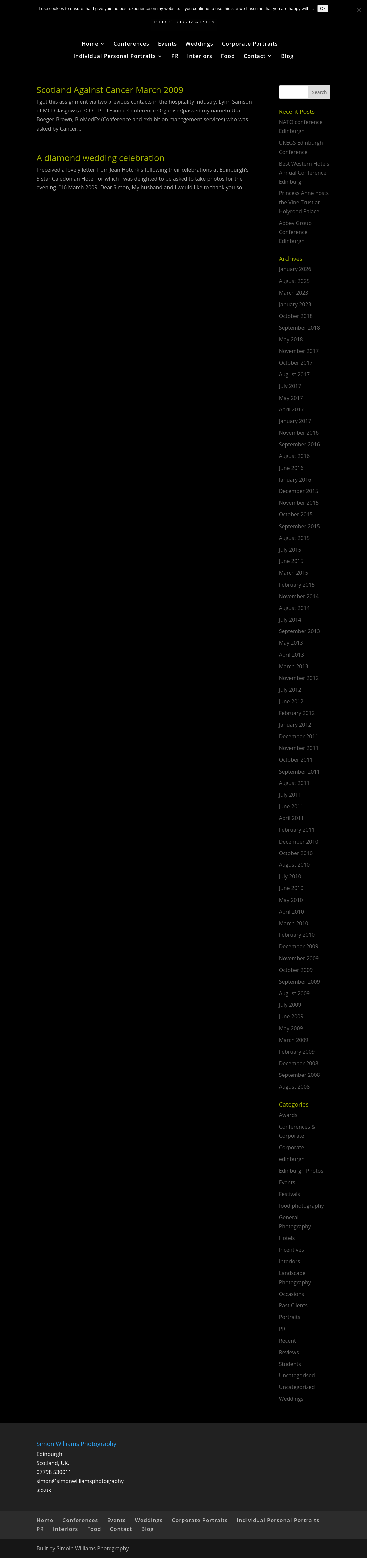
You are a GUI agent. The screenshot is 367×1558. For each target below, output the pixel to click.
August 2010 (294, 864)
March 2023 (293, 292)
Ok (323, 8)
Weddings (199, 44)
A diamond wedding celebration (101, 158)
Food (228, 57)
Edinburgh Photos (301, 1170)
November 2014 (299, 596)
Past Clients (293, 1305)
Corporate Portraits (250, 44)
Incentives (291, 1249)
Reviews (289, 1352)
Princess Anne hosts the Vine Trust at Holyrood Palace (304, 202)
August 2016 (294, 456)
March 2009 (293, 1040)
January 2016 (295, 479)
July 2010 (290, 876)
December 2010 (298, 841)
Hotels (287, 1238)
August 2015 (294, 538)
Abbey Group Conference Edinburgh (295, 232)
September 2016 (299, 444)
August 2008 (294, 1086)
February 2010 (297, 934)
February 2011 (297, 829)
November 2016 (299, 432)
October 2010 (296, 853)
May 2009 (291, 1028)
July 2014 (290, 619)
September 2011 (299, 771)
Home (90, 44)
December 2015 (298, 491)
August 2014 (294, 608)
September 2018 (299, 327)
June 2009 (291, 1016)
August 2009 (294, 993)
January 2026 (295, 269)
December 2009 (298, 946)
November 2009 (299, 958)
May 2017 (291, 398)
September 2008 (299, 1074)
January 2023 (295, 304)
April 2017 (291, 409)
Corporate (291, 1147)
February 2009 (297, 1051)
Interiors (199, 57)
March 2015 (293, 572)
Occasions (291, 1294)
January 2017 (295, 421)
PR (175, 57)
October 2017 (296, 362)
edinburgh (292, 1159)
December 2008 (298, 1063)
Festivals (289, 1194)
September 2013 (299, 631)
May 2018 (291, 339)
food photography (301, 1205)
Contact (255, 57)
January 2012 (295, 724)
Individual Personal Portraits (114, 57)
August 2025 (294, 281)
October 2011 (296, 759)
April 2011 (291, 818)
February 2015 (297, 584)
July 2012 (290, 689)
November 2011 (299, 748)
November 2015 (299, 502)
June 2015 (291, 561)
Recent (287, 1340)
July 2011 (290, 794)
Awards (288, 1115)
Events (167, 44)
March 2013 (293, 666)
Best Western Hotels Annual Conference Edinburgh (304, 172)
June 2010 (291, 888)
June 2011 (291, 806)
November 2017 (299, 351)
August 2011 (294, 783)
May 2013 (291, 642)
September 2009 (299, 981)
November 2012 (299, 678)
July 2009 (290, 1004)
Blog (287, 57)
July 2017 (290, 386)
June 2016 (291, 468)
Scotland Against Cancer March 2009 (110, 90)
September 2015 (299, 526)
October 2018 (296, 316)
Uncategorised (297, 1375)
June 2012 (291, 701)
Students (290, 1364)
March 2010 (293, 923)
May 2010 (291, 900)
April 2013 (291, 654)
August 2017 (294, 374)
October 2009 (296, 970)
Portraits (289, 1317)
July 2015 (290, 549)
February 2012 (297, 713)
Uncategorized (297, 1387)
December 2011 (298, 736)
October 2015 (296, 514)
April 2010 (291, 911)
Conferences (131, 44)
